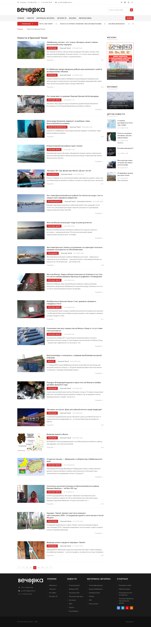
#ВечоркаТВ (53, 174)
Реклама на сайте (125, 585)
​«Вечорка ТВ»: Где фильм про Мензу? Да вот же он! (69, 170)
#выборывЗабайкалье (57, 127)
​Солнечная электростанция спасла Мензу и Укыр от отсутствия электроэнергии (74, 329)
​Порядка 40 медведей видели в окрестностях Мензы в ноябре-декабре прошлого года (74, 383)
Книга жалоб (93, 604)
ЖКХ (70, 604)
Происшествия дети (76, 596)
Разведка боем (94, 593)
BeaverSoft (129, 622)
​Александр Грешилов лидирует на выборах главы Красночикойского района (68, 122)
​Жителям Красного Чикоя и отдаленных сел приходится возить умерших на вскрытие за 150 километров (75, 248)
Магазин (72, 18)
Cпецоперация (74, 585)
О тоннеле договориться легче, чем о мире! (125, 123)
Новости (30, 18)
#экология (52, 521)
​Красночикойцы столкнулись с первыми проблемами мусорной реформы (74, 356)
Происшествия (74, 593)
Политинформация (95, 585)
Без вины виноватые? (116, 24)
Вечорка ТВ (61, 18)
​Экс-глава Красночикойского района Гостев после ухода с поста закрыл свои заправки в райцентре (75, 196)
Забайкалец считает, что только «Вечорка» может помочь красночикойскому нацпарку (72, 43)
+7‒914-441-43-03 (46, 2)
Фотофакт (52, 593)
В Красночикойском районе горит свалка (64, 146)
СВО (90, 600)
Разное (71, 607)
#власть (120, 143)
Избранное (53, 585)
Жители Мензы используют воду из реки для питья (69, 222)
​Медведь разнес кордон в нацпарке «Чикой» (66, 542)
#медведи (52, 388)
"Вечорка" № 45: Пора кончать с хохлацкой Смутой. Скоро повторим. (120, 73)
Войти (129, 18)
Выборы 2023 (73, 589)
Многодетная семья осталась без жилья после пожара (124, 163)
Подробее (51, 60)
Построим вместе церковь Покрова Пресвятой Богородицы (73, 96)
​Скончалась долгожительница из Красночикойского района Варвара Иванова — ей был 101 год (73, 487)
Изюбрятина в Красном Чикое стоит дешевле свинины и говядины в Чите (71, 302)
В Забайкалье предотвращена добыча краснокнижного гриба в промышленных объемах (74, 70)
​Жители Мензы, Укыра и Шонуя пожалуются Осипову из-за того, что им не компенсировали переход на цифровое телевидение (75, 275)
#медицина (52, 253)
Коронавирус (73, 611)
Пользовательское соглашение (125, 594)
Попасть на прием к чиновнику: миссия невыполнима (80, 24)
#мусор (51, 361)
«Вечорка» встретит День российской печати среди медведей (74, 409)
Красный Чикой (65, 48)
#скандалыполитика (84, 201)
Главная (20, 18)
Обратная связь (85, 18)
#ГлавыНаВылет (54, 201)
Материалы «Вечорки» (46, 18)
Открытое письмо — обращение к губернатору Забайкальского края (74, 460)
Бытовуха (72, 600)
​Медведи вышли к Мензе (57, 434)
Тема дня (52, 589)
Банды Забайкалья (95, 589)
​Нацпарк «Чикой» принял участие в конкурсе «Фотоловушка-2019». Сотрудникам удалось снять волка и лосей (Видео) (75, 515)
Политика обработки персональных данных (126, 601)
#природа (52, 48)
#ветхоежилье (122, 180)
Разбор (91, 596)
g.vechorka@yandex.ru (65, 2)
